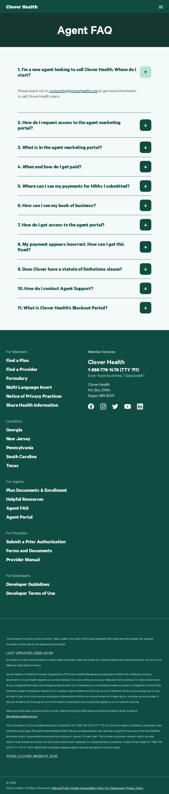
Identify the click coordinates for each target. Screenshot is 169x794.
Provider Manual (23, 559)
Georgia (14, 430)
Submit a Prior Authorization (36, 542)
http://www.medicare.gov (22, 716)
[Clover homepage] (22, 6)
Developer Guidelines (28, 584)
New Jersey (18, 439)
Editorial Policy (60, 788)
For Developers (115, 788)
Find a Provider (22, 369)
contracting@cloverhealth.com (73, 90)
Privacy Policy (134, 788)
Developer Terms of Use (30, 593)
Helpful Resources (25, 499)
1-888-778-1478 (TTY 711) (113, 370)
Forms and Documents (29, 551)
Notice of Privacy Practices (34, 396)
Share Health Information (32, 405)
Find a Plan (17, 360)
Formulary (16, 378)
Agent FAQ (17, 508)
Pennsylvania (20, 448)
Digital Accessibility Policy (87, 788)
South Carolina (21, 456)
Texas (12, 465)
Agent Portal (19, 517)
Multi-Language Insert (29, 387)
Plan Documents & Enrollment (36, 490)
